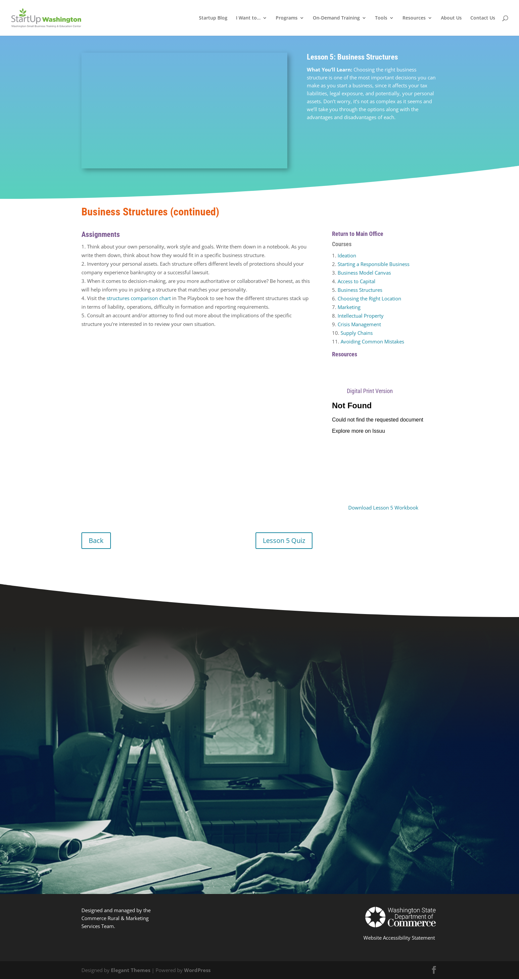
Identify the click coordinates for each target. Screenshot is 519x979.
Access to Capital (356, 281)
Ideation (347, 255)
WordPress (197, 970)
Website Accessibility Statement (399, 937)
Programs (287, 18)
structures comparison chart (139, 298)
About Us (451, 18)
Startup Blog (213, 18)
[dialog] (506, 966)
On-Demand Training (336, 18)
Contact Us (482, 18)
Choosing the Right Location (369, 298)
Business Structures (360, 290)
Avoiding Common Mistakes (372, 341)
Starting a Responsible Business (373, 264)
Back (96, 540)
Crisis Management (359, 324)
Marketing (349, 307)
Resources (414, 18)
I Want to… (248, 18)
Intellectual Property (361, 315)
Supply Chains (357, 333)
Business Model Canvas (364, 272)
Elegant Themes (130, 970)
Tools (381, 18)
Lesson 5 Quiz (284, 540)
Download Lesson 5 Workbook (383, 507)
